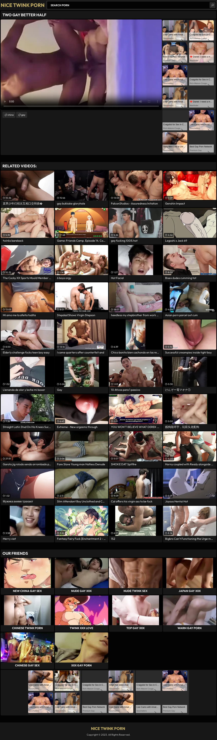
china (11, 114)
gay (23, 114)
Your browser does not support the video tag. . (81, 64)
